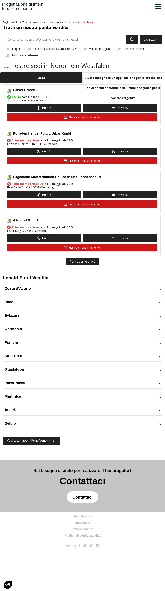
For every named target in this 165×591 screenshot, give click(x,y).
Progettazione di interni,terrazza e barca (23, 6)
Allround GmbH (25, 264)
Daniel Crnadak (25, 133)
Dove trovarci (82, 559)
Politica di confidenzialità (82, 579)
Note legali (82, 566)
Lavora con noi (82, 572)
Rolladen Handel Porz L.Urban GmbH (42, 177)
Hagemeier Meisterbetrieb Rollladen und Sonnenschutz (57, 220)
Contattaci (82, 540)
